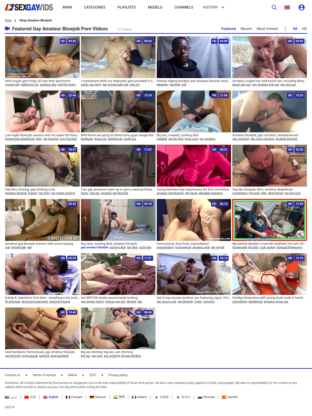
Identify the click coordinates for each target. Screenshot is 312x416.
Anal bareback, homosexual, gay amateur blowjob (40, 352)
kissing (33, 193)
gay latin (132, 247)
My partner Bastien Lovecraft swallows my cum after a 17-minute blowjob (269, 243)
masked (162, 138)
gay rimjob (217, 247)
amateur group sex (276, 301)
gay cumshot (240, 138)
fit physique (12, 301)
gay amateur (207, 138)
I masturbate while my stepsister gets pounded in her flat (118, 81)
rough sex (129, 138)
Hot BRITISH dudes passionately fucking (109, 297)
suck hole (145, 247)
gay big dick (176, 138)
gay (29, 247)
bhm (39, 138)
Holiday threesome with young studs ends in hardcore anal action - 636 (269, 297)
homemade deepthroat (20, 138)
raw (139, 301)
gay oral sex (288, 84)
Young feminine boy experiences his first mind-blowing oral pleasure (194, 189)
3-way (198, 301)
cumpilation (240, 193)
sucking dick (117, 247)
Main (8, 20)
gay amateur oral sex (265, 84)
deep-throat (275, 193)
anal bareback (59, 355)
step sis (134, 84)
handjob (175, 84)
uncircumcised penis (34, 301)
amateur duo (48, 84)
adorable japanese (211, 193)
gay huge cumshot (262, 138)
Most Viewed (267, 29)
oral (183, 84)
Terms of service (44, 375)
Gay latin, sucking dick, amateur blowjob (109, 243)
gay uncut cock (166, 301)
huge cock (191, 138)
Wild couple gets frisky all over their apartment (37, 81)
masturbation (165, 247)
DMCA (72, 375)
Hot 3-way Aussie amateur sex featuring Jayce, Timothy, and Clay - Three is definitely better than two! (194, 297)
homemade (18, 247)
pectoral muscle (59, 301)
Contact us (12, 375)
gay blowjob (50, 138)
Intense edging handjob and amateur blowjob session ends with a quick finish (194, 81)
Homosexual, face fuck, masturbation (183, 243)
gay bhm (44, 193)
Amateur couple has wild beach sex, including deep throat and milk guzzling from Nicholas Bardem (269, 81)
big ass (85, 355)
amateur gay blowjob (114, 193)
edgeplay (162, 84)
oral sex (95, 193)
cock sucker (267, 247)
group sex (100, 138)
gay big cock (292, 193)
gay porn (97, 355)
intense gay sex (115, 301)
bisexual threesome (289, 247)
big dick (253, 247)
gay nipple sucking (63, 193)
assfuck (44, 355)
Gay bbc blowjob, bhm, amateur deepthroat (262, 189)
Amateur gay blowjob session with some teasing (39, 243)
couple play (12, 84)
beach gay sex (241, 84)
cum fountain (68, 138)
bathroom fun (30, 84)
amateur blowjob (286, 138)
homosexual (183, 247)
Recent (246, 29)
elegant (131, 301)
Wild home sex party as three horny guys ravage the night (118, 135)
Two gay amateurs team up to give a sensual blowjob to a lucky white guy (118, 189)
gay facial (191, 193)
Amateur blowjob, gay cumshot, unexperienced (265, 135)
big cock (254, 193)
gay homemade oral (115, 84)
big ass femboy (131, 355)
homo (84, 193)
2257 (92, 375)
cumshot (208, 301)
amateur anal (200, 247)
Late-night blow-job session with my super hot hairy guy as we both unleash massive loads (42, 135)
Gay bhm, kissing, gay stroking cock (30, 189)
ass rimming (112, 355)
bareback (87, 138)
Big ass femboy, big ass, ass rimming (107, 352)
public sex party (91, 84)
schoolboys (239, 301)
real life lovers (67, 84)
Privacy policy (118, 375)
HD (304, 29)
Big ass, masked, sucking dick (178, 135)
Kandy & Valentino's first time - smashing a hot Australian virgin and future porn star (42, 297)
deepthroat (115, 138)
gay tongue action (92, 301)
